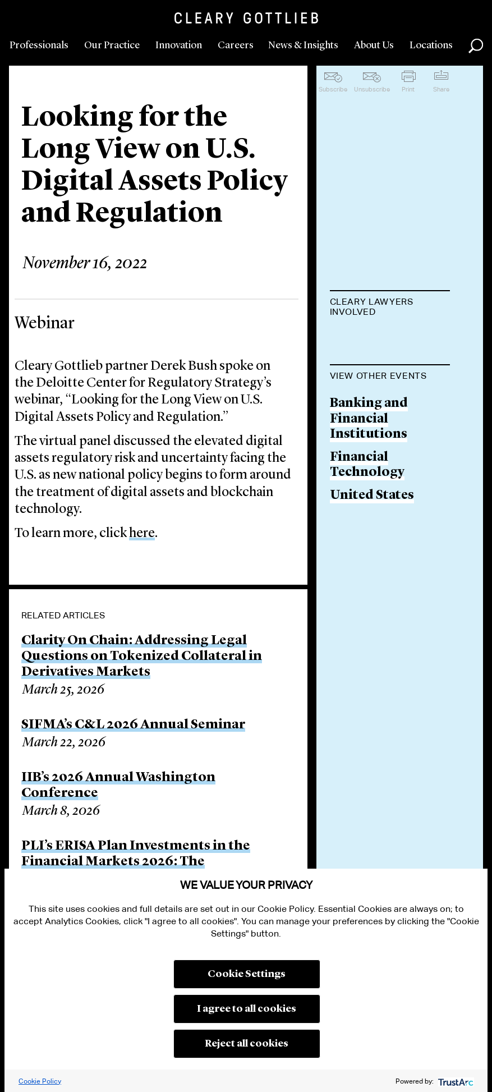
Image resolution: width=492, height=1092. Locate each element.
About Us (374, 45)
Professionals (39, 45)
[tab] (390, 308)
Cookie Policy (40, 1081)
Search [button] (475, 46)
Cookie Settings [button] (247, 974)
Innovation (178, 45)
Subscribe (333, 89)
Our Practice (112, 45)
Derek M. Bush (375, 339)
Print (408, 89)
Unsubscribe (372, 89)
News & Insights (303, 45)
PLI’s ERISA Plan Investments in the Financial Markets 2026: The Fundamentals (135, 861)
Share (441, 89)
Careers (236, 45)
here (142, 533)
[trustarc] (455, 1081)
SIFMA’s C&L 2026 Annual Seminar (133, 725)
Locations (431, 45)
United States (372, 552)
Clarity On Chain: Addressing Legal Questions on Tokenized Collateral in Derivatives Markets (141, 656)
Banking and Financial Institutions (369, 476)
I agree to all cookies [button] (246, 1009)
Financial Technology (367, 522)
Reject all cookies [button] (246, 1044)
